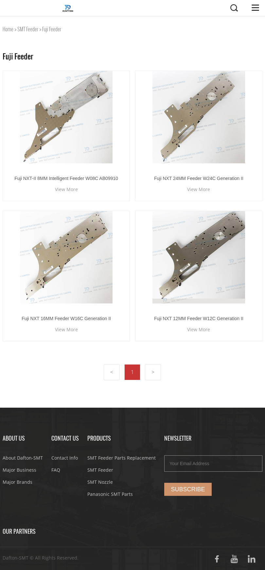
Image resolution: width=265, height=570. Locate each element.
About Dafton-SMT (23, 458)
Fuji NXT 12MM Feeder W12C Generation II (198, 318)
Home (8, 29)
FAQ (55, 470)
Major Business (19, 470)
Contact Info (64, 458)
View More (66, 189)
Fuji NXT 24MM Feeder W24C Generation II (198, 178)
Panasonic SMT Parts (110, 494)
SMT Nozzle (100, 482)
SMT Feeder (27, 29)
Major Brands (17, 482)
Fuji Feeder (51, 29)
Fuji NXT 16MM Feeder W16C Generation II (66, 318)
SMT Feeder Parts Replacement (121, 458)
